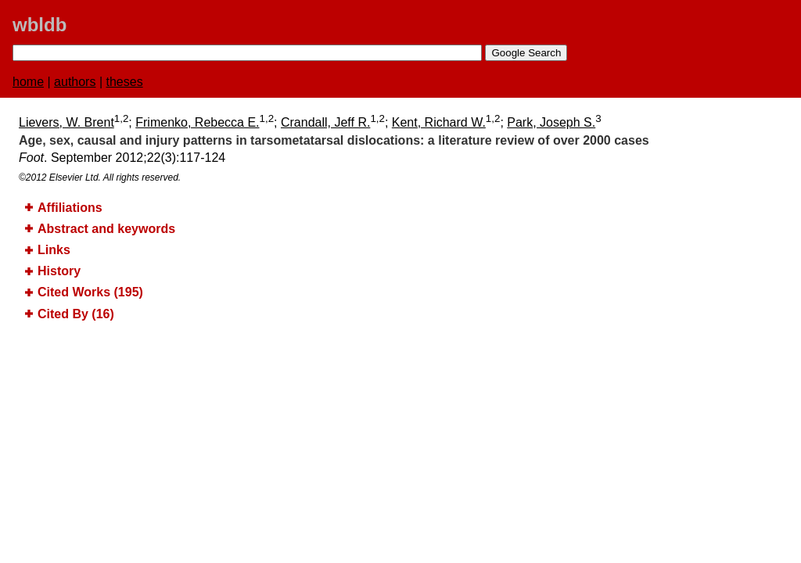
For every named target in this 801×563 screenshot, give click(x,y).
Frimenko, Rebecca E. (197, 122)
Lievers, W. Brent (66, 122)
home (28, 81)
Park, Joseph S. (551, 122)
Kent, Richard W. (439, 122)
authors (74, 81)
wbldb (39, 24)
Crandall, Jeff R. (325, 122)
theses (124, 81)
